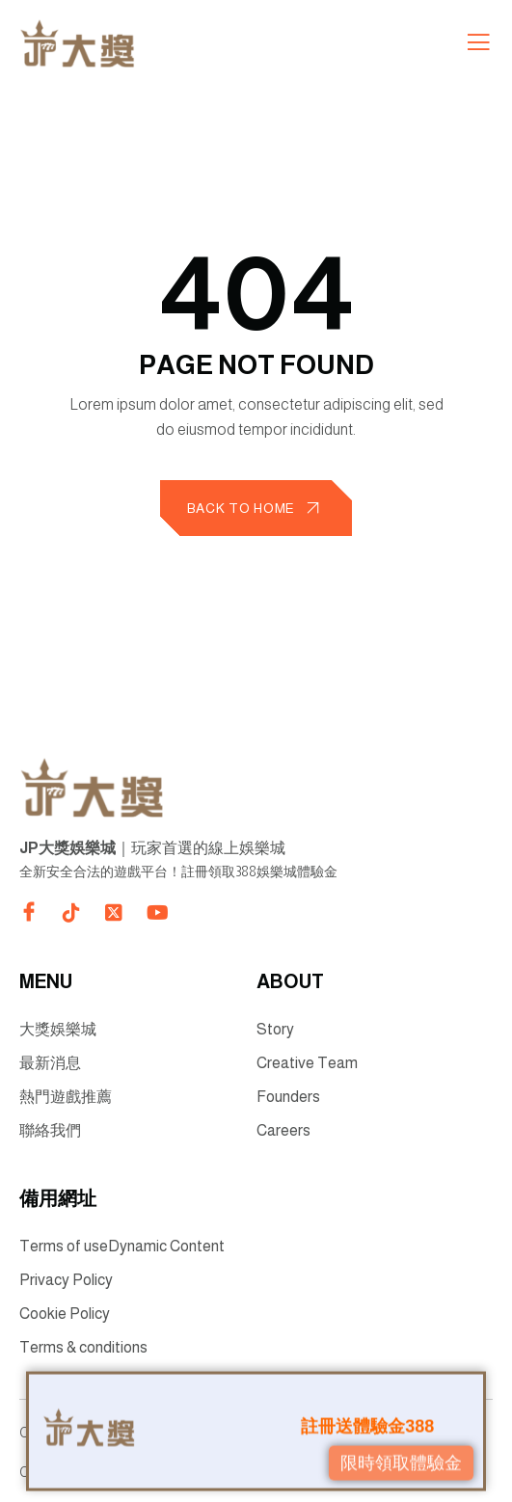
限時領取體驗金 (401, 1459)
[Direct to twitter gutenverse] (113, 913)
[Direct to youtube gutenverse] (156, 913)
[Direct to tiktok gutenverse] (71, 913)
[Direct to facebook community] (29, 912)
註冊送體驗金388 (367, 1423)
